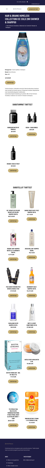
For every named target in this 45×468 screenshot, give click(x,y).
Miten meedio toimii (13, 465)
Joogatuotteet (33, 9)
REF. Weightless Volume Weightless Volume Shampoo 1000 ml (13, 212)
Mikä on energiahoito (13, 460)
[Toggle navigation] (7, 9)
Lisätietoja (10, 82)
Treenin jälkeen (16, 69)
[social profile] (27, 2)
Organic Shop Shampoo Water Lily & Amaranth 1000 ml (13, 250)
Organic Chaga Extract (13, 164)
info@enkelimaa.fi (35, 4)
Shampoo (22, 69)
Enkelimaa (10, 463)
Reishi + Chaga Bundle (32, 127)
